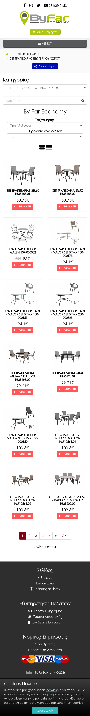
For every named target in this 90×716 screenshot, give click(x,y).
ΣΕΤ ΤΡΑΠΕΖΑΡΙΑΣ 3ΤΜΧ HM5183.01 (23, 192)
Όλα (65, 536)
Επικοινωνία (45, 583)
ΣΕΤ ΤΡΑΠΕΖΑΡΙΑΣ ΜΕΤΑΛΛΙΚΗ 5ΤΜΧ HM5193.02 (22, 376)
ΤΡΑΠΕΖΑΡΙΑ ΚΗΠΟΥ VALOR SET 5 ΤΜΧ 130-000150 (22, 438)
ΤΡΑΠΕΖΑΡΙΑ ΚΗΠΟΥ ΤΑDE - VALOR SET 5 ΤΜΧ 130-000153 (23, 314)
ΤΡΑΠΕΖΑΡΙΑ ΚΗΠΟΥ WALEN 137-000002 (23, 250)
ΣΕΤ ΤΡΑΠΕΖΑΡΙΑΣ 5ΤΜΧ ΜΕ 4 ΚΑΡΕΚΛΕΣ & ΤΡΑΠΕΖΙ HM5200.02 (67, 500)
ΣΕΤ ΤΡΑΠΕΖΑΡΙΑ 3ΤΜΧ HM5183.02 (67, 192)
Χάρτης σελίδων (45, 589)
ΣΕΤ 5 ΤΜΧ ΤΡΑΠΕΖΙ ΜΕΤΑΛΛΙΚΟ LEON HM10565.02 (22, 500)
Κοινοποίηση (45, 66)
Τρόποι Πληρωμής (45, 611)
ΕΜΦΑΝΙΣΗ (22, 206)
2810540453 (58, 6)
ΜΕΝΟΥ (57, 43)
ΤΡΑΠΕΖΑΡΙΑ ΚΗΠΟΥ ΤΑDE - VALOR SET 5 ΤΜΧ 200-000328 (68, 314)
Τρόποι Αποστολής (45, 617)
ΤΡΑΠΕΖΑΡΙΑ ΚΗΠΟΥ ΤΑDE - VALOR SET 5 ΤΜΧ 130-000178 (68, 252)
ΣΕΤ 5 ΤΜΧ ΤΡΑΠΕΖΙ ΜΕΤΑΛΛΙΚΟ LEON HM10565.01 (67, 438)
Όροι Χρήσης (45, 644)
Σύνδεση (36, 622)
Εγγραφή (55, 622)
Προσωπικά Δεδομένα (45, 650)
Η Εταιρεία (45, 578)
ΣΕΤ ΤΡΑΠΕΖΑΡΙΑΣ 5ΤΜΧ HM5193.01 (68, 374)
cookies (51, 690)
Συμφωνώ (45, 710)
